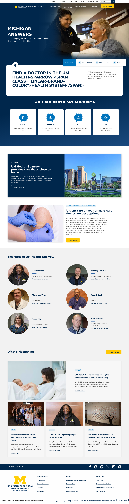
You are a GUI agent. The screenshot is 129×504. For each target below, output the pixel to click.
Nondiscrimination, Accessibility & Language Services (98, 500)
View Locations (19, 188)
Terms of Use (68, 502)
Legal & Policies (73, 500)
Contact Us (40, 491)
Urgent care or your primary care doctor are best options (89, 212)
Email (119, 467)
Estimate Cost (73, 1)
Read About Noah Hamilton (100, 328)
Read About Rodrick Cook (99, 303)
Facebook (90, 466)
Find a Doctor (68, 7)
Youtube (101, 466)
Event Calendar (101, 491)
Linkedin (95, 466)
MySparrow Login (93, 1)
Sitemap (58, 502)
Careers (82, 1)
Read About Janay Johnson (40, 279)
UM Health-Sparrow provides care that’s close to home (31, 169)
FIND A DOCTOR (104, 62)
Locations (94, 6)
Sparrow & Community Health (76, 480)
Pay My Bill (62, 1)
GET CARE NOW (87, 62)
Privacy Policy (122, 500)
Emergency (69, 487)
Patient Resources (80, 6)
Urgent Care (100, 476)
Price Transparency (72, 491)
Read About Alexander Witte (41, 303)
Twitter (107, 466)
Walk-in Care (100, 480)
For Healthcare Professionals (105, 487)
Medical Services (55, 6)
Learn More (73, 240)
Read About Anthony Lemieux (100, 279)
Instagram (113, 466)
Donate (54, 1)
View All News (114, 352)
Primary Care (70, 484)
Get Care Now (107, 6)
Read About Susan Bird (39, 327)
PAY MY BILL (120, 62)
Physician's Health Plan (103, 484)
